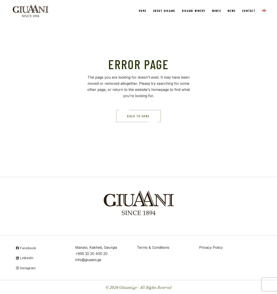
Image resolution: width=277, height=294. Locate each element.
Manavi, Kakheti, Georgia (96, 247)
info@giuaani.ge (88, 260)
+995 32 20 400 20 (91, 253)
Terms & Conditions (153, 247)
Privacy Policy (211, 247)
